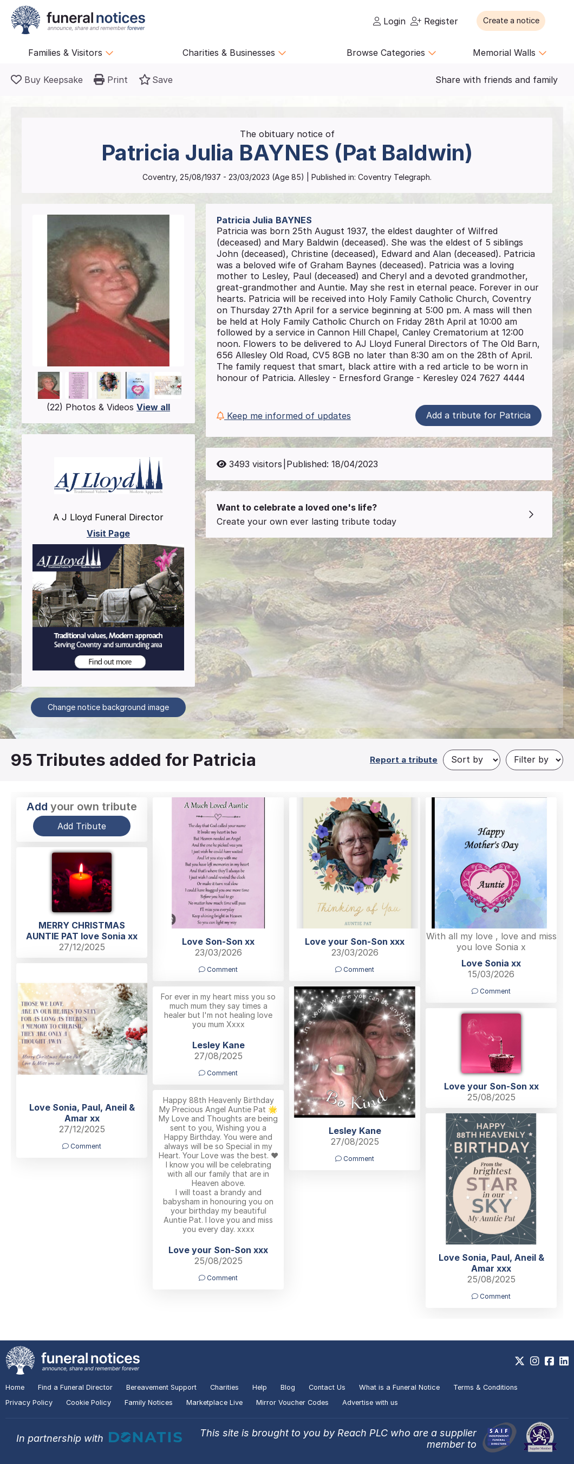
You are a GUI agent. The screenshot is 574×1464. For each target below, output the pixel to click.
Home (14, 1387)
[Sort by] (471, 760)
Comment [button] (218, 969)
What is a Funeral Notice (399, 1387)
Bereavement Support (161, 1387)
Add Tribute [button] (81, 826)
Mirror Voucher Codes (292, 1402)
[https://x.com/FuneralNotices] (519, 1361)
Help (259, 1387)
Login (389, 21)
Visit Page (108, 533)
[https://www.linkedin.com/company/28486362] (564, 1361)
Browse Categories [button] (391, 52)
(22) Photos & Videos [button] (108, 407)
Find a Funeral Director (75, 1387)
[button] (520, 20)
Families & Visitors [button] (71, 52)
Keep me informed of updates (284, 415)
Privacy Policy (29, 1402)
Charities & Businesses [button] (234, 52)
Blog (288, 1387)
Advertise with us (370, 1402)
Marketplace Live (214, 1402)
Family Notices (149, 1402)
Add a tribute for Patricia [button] (478, 415)
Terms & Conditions (485, 1387)
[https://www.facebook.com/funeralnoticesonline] (549, 1361)
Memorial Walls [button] (510, 52)
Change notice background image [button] (108, 707)
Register (434, 21)
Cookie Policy (88, 1402)
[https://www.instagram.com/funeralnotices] (534, 1361)
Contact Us (327, 1387)
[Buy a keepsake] (47, 79)
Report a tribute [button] (404, 759)
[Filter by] (534, 760)
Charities (224, 1387)
